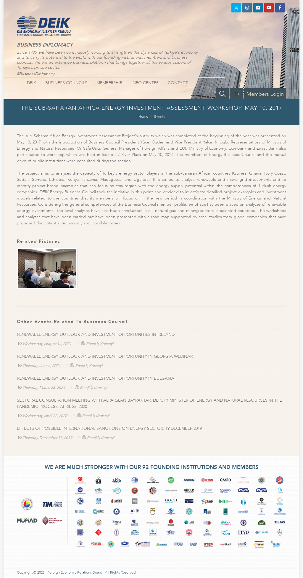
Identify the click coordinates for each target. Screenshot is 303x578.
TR (236, 94)
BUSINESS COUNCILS (66, 83)
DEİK (31, 83)
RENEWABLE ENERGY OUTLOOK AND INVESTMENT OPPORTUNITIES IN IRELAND (96, 334)
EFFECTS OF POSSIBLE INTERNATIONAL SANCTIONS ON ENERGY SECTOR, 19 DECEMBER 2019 (109, 428)
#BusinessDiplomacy (35, 73)
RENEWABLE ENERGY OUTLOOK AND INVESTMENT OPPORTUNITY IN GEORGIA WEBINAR (105, 356)
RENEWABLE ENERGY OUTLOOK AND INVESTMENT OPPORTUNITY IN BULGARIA (95, 378)
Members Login (265, 94)
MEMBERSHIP (109, 83)
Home (143, 116)
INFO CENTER (145, 83)
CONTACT (178, 83)
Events (159, 116)
